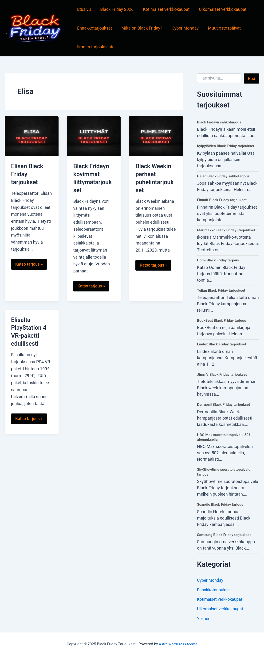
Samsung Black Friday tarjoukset (224, 533)
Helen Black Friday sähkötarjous (224, 176)
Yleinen (204, 616)
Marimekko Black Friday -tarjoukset (227, 229)
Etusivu (83, 9)
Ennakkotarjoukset (94, 28)
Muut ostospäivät (221, 28)
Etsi (251, 78)
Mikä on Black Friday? (140, 28)
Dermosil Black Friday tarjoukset (224, 403)
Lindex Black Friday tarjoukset (222, 343)
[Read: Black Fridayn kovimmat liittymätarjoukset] (94, 135)
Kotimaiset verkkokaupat (164, 9)
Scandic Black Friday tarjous (221, 503)
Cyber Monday (182, 28)
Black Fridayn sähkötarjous (220, 122)
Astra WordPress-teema (178, 642)
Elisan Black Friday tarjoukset (27, 174)
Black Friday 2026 (115, 9)
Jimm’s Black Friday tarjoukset (222, 373)
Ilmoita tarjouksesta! (96, 46)
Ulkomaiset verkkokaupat (219, 9)
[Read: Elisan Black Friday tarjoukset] (32, 135)
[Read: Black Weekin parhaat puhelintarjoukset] (156, 135)
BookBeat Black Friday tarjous (222, 319)
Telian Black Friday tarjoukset (222, 289)
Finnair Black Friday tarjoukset (222, 199)
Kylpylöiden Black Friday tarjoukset (226, 146)
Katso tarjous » (28, 266)
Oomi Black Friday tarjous (218, 259)
